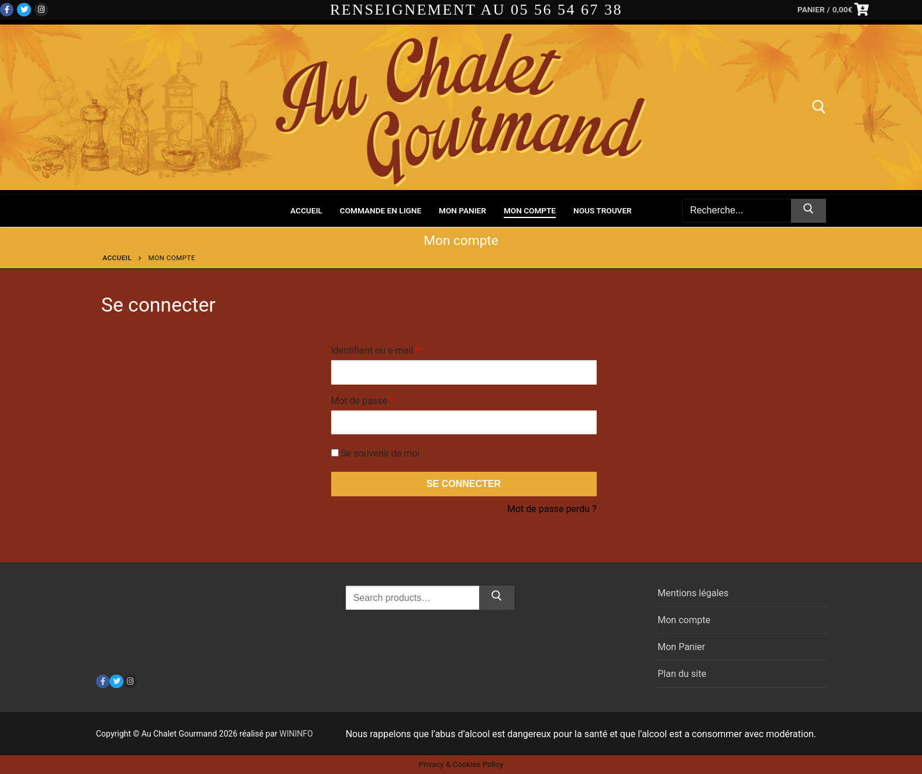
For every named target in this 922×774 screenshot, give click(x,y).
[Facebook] (6, 9)
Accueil (117, 258)
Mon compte (684, 620)
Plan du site (682, 673)
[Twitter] (23, 9)
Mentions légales (693, 593)
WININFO (296, 733)
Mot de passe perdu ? (552, 508)
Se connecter (463, 484)
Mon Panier (681, 646)
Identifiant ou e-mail (398, 348)
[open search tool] (819, 107)
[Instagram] (41, 9)
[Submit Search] (808, 211)
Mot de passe (385, 399)
